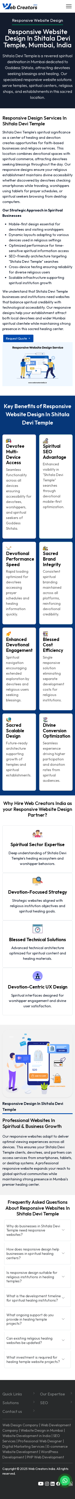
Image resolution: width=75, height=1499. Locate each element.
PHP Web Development (45, 1457)
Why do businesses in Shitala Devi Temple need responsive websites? (33, 1230)
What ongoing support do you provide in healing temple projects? (30, 1319)
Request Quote (18, 338)
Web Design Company (20, 1425)
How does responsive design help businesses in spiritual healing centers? (32, 1253)
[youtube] (40, 1483)
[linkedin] (53, 1483)
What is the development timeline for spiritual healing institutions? (33, 1298)
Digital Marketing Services (23, 1446)
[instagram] (47, 1483)
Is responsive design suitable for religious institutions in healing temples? (31, 1276)
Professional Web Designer (40, 1441)
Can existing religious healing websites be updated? (29, 1340)
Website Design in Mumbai (42, 1430)
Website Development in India (26, 1435)
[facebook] (58, 1483)
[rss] (71, 1483)
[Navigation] (69, 6)
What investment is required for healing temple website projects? (33, 1359)
